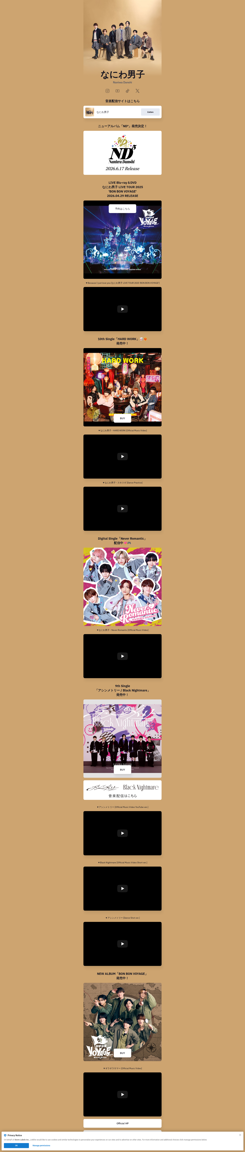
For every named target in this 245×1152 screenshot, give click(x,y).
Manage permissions (41, 1145)
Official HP (123, 1123)
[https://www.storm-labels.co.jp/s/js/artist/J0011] (122, 1123)
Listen (150, 112)
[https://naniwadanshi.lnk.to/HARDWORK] (122, 387)
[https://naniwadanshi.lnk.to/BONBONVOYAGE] (122, 1022)
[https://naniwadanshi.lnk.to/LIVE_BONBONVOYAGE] (122, 240)
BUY (122, 418)
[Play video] (122, 309)
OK (16, 1145)
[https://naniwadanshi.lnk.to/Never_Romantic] (122, 587)
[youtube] (117, 91)
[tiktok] (127, 91)
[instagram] (107, 91)
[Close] (240, 1134)
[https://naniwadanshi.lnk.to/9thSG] (122, 790)
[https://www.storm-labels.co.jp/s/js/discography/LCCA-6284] (122, 153)
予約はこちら (122, 208)
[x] (137, 91)
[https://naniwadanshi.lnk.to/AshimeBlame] (122, 738)
